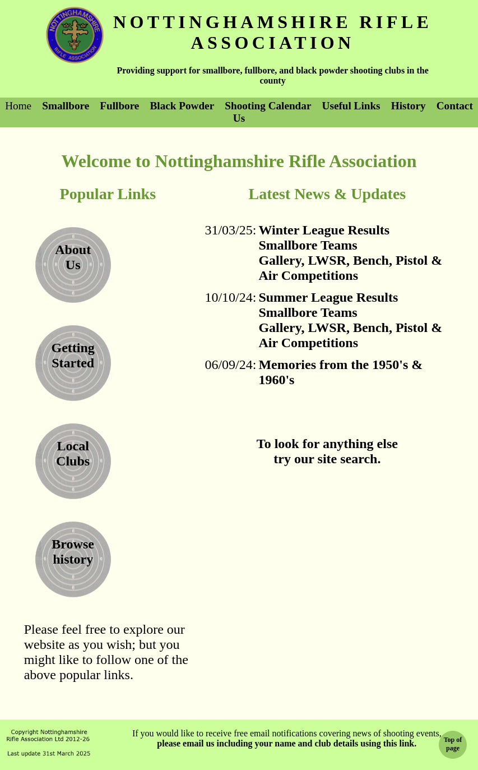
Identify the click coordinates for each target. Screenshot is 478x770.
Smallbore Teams (307, 245)
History (408, 106)
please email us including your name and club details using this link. (286, 743)
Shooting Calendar (268, 106)
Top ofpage (453, 744)
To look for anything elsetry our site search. (327, 451)
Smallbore (65, 106)
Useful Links (351, 106)
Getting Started (72, 355)
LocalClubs (73, 453)
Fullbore (119, 106)
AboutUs (73, 257)
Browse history (73, 551)
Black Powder (182, 106)
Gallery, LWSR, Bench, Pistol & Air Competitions (350, 268)
